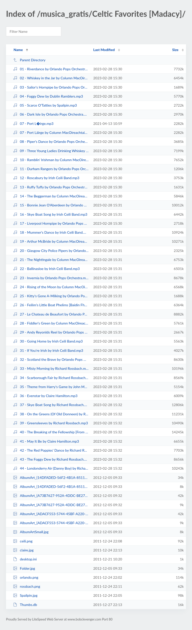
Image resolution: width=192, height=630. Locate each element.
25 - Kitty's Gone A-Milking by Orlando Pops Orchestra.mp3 (50, 296)
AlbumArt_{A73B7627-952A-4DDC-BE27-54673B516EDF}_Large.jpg (50, 495)
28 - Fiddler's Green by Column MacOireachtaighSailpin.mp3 (50, 323)
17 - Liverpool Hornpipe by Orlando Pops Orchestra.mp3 (50, 223)
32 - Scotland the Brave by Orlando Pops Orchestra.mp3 (50, 359)
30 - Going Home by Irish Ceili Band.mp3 (48, 341)
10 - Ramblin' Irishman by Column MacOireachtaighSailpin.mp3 (50, 160)
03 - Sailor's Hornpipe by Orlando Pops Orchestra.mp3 (50, 87)
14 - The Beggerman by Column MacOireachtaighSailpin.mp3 (50, 196)
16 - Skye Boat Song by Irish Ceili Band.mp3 (50, 214)
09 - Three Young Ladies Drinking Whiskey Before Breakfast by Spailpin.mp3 (50, 151)
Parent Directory (29, 60)
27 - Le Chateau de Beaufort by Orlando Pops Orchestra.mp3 (50, 314)
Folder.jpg (24, 568)
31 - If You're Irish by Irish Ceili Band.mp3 (48, 350)
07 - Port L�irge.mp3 (33, 123)
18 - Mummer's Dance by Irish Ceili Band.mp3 (50, 232)
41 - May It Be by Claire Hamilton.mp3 (46, 441)
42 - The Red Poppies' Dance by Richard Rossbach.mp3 (50, 450)
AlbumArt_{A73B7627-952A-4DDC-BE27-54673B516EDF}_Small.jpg (50, 505)
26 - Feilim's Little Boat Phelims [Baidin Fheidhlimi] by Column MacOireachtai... (50, 305)
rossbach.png (26, 586)
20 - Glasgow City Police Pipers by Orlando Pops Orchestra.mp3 (50, 250)
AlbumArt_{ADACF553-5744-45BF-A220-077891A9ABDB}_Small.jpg (50, 523)
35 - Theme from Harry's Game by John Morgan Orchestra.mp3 (50, 387)
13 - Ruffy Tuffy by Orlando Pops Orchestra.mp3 (50, 187)
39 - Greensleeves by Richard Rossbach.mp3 (50, 423)
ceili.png (22, 541)
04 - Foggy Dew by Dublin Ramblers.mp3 (48, 96)
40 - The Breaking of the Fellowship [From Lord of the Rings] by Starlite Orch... (50, 432)
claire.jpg (23, 550)
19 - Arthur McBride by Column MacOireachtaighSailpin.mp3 (50, 241)
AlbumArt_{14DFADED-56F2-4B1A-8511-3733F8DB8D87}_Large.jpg (50, 477)
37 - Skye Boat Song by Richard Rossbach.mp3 (50, 405)
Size (175, 50)
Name (18, 50)
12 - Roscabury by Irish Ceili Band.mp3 (46, 178)
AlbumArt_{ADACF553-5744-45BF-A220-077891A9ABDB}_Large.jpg (50, 514)
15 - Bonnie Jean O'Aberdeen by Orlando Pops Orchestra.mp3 (50, 205)
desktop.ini (25, 559)
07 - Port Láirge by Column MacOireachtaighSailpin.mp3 (50, 132)
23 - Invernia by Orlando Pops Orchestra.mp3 (50, 278)
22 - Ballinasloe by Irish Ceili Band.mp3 (46, 268)
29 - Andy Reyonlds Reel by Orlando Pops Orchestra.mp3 (50, 332)
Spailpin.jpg (25, 595)
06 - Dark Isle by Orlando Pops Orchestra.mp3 (50, 114)
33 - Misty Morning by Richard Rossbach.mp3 (50, 368)
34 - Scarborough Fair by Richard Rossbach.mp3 (50, 378)
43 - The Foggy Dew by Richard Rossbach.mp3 (50, 459)
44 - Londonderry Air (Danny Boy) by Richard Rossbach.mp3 (50, 468)
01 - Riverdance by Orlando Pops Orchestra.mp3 (50, 69)
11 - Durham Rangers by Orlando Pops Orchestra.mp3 (50, 169)
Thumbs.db (25, 604)
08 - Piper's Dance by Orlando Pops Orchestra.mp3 (50, 141)
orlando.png (25, 577)
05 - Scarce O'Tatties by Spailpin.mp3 (45, 105)
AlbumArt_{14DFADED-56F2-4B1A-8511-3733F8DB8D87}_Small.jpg (50, 486)
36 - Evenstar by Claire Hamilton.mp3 (45, 396)
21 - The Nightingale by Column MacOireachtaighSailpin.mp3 (50, 259)
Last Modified (104, 50)
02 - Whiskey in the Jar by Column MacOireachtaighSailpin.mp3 (50, 78)
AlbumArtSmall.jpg (30, 532)
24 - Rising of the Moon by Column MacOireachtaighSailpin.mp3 (50, 287)
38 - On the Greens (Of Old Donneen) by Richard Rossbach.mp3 (50, 414)
